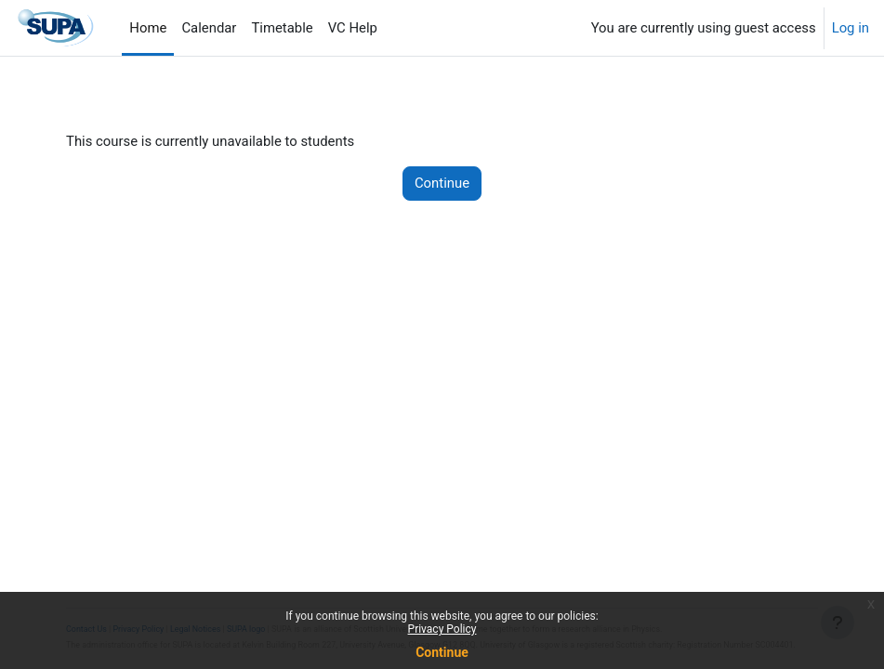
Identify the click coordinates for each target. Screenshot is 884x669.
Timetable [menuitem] (281, 28)
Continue (442, 652)
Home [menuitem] (147, 28)
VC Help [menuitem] (352, 28)
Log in (850, 28)
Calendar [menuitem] (208, 28)
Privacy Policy (442, 629)
